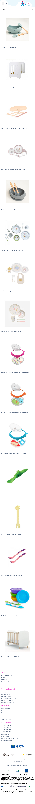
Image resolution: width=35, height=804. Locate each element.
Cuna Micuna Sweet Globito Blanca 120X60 (13, 88)
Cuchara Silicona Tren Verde (9, 494)
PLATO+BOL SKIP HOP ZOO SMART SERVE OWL (14, 453)
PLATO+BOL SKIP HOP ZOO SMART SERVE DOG (14, 413)
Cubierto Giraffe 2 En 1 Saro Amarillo (11, 534)
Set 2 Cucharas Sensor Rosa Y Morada (11, 575)
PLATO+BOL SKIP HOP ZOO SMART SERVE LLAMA (15, 372)
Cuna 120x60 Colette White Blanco (11, 656)
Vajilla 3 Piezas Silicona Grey (9, 210)
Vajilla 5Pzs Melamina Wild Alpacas (11, 331)
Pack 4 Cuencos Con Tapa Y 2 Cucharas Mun (13, 616)
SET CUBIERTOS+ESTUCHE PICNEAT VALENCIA (14, 128)
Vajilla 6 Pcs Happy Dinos (8, 291)
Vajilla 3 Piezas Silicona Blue (9, 47)
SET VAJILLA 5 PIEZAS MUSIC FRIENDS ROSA (13, 169)
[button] (6, 3)
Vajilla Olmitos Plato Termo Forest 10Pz (12, 250)
